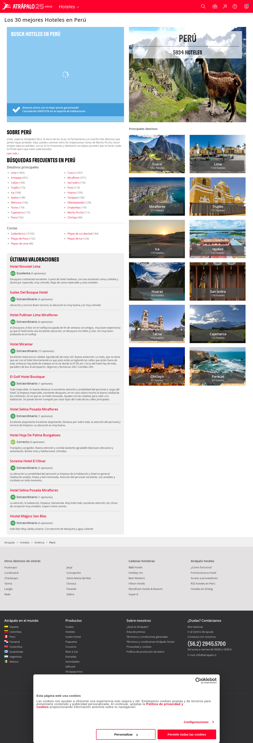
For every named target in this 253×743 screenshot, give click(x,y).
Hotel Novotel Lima (25, 267)
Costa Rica (16, 647)
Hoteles (24, 542)
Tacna (14, 207)
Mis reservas (195, 627)
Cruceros (70, 647)
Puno (70, 187)
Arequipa (16, 177)
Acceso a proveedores (204, 578)
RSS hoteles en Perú (203, 583)
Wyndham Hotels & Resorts (146, 589)
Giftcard (70, 666)
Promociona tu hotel (203, 573)
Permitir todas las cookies (186, 734)
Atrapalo (9, 542)
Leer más (13, 153)
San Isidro (73, 182)
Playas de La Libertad (79, 233)
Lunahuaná (11, 573)
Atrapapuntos (74, 671)
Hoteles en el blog (202, 589)
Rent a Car (71, 651)
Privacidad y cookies (138, 647)
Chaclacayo (11, 578)
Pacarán (71, 589)
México (14, 661)
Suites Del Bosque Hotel (29, 292)
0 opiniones (38, 273)
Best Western (137, 578)
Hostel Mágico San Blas (28, 516)
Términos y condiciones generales (147, 637)
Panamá (15, 642)
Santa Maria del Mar (78, 578)
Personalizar (126, 734)
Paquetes (71, 642)
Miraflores (73, 177)
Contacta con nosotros (202, 637)
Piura (14, 217)
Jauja (69, 567)
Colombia (15, 632)
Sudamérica (18, 233)
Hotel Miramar (21, 344)
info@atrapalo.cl (206, 655)
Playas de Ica (74, 238)
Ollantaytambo (75, 202)
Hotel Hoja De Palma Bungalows (35, 435)
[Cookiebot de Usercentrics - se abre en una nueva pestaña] (198, 681)
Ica (12, 192)
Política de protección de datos (145, 651)
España (14, 627)
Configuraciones (196, 722)
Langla (8, 589)
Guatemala (16, 651)
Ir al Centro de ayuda (200, 632)
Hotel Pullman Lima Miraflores (34, 315)
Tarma (8, 583)
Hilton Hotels (137, 583)
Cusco (71, 172)
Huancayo (10, 567)
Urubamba (73, 207)
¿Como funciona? (201, 567)
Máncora (16, 202)
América (39, 542)
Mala (7, 594)
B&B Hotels (135, 567)
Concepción (73, 573)
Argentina (16, 656)
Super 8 (133, 594)
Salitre (70, 594)
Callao (14, 182)
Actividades (72, 661)
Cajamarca (17, 212)
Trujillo (15, 187)
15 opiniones (46, 351)
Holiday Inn (136, 573)
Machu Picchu (75, 212)
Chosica (71, 583)
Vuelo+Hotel (73, 637)
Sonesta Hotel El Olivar (28, 461)
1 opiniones (45, 383)
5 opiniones (45, 468)
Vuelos (69, 627)
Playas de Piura (20, 238)
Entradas (70, 656)
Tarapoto (72, 197)
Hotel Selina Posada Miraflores (34, 409)
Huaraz (71, 192)
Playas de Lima (19, 243)
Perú (12, 637)
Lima (14, 172)
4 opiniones (45, 299)
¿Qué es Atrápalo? (137, 627)
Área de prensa (135, 632)
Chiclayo (72, 217)
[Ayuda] (234, 6)
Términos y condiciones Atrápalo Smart (150, 642)
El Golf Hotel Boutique (27, 377)
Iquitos (15, 197)
